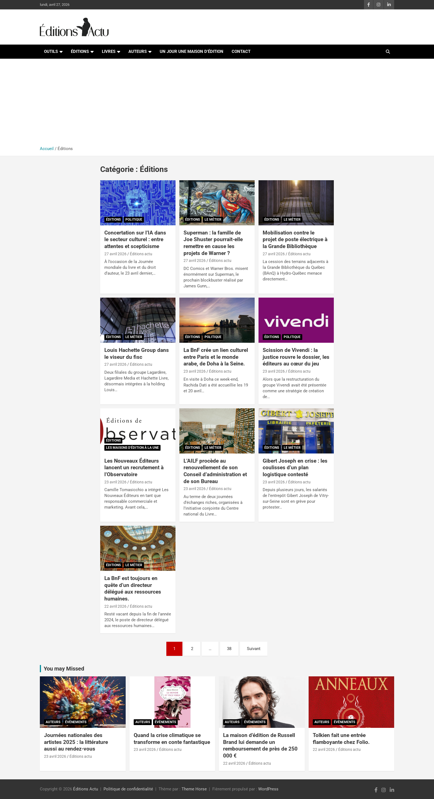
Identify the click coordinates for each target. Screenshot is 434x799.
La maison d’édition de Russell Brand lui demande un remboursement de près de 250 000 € (260, 745)
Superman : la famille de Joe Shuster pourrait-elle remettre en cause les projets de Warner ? (213, 243)
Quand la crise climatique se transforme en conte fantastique (172, 738)
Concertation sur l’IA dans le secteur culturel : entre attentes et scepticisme (135, 239)
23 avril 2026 (195, 371)
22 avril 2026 (115, 606)
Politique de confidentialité (128, 789)
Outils (51, 51)
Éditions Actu (85, 789)
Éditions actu (141, 254)
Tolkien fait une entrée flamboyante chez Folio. (341, 738)
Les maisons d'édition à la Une (132, 448)
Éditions (80, 51)
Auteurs (137, 51)
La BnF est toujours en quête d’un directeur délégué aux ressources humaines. (132, 588)
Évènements (75, 722)
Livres (108, 51)
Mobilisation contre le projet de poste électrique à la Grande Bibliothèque (295, 239)
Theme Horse (194, 789)
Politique (133, 219)
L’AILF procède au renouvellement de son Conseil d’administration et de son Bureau (215, 471)
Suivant (253, 648)
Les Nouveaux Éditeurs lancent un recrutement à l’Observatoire (134, 468)
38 (229, 648)
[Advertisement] (217, 104)
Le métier (213, 219)
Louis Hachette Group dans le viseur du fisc (136, 353)
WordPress (268, 789)
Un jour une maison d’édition (191, 51)
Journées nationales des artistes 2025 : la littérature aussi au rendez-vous (76, 742)
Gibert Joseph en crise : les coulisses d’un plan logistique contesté (295, 468)
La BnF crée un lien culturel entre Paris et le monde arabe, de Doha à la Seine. (216, 357)
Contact (241, 51)
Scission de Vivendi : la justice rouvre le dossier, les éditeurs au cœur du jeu (296, 357)
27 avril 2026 (115, 254)
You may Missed (64, 668)
